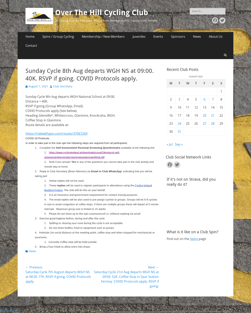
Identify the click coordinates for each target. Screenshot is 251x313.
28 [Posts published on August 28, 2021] (213, 123)
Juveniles (139, 36)
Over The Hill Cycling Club (101, 12)
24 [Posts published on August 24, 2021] (179, 123)
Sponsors (178, 36)
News (197, 36)
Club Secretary (62, 86)
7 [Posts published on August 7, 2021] (213, 99)
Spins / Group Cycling (58, 36)
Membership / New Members (103, 36)
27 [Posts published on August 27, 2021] (204, 123)
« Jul (170, 144)
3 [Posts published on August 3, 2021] (179, 99)
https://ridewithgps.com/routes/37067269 (56, 133)
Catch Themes (178, 302)
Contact (31, 45)
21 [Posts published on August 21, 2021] (213, 115)
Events (158, 36)
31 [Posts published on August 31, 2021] (179, 131)
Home (30, 36)
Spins (194, 239)
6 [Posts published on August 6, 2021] (204, 99)
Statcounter (9, 310)
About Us (216, 36)
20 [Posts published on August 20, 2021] (204, 115)
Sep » (179, 144)
